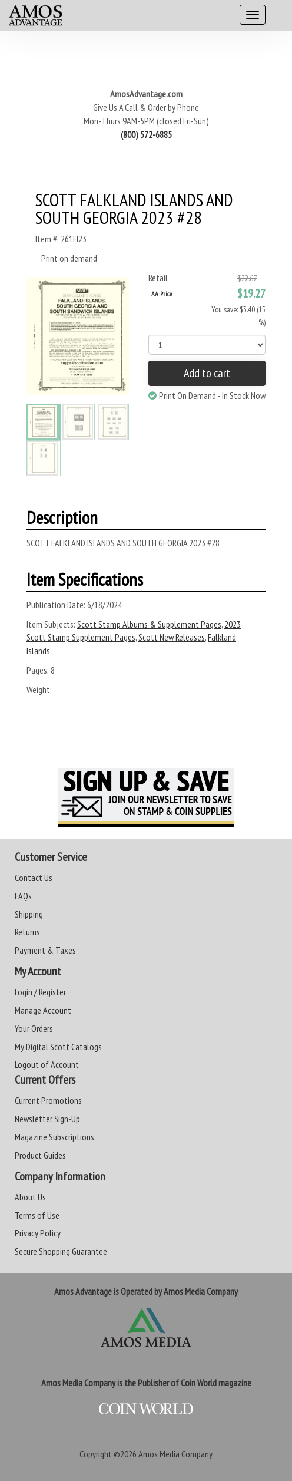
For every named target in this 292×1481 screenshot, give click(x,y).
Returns (27, 932)
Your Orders (34, 1028)
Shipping (29, 914)
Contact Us (33, 877)
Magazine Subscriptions (54, 1137)
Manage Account (43, 1010)
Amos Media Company (175, 1454)
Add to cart (207, 373)
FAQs (23, 896)
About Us (30, 1197)
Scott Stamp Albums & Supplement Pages (149, 624)
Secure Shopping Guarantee (61, 1251)
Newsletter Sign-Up (47, 1118)
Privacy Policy (38, 1233)
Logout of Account (47, 1064)
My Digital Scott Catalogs (58, 1047)
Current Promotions (48, 1100)
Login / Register (40, 992)
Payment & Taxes (45, 950)
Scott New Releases (171, 637)
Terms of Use (37, 1215)
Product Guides (40, 1155)
